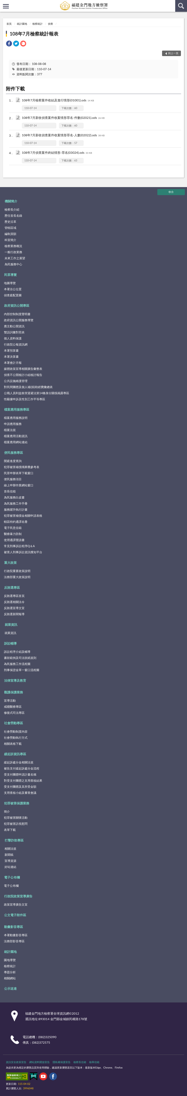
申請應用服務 (13, 424)
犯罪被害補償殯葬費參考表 (21, 467)
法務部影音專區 (14, 941)
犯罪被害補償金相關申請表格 (23, 515)
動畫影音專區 (13, 927)
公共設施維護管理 (16, 381)
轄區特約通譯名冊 (16, 521)
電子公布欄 (12, 877)
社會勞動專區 (13, 723)
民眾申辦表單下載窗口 (18, 473)
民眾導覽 (10, 275)
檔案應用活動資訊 (16, 436)
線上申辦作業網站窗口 (18, 485)
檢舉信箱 (94, 1062)
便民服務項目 (13, 479)
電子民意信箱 (13, 527)
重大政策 (10, 562)
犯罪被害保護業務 (16, 803)
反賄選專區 (12, 587)
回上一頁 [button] (173, 53)
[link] (9, 44)
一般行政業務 (13, 252)
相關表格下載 (13, 743)
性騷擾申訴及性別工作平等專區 (24, 399)
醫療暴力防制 (13, 534)
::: (3, 3)
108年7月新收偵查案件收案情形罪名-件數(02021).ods (63, 118)
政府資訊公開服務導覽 (18, 320)
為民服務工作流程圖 (17, 664)
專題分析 (10, 972)
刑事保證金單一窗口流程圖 (21, 670)
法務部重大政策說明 (17, 577)
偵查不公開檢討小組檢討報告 (23, 375)
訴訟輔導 (10, 643)
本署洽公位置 (13, 289)
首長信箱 (10, 491)
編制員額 (10, 234)
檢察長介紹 (12, 209)
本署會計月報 (13, 362)
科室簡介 (10, 240)
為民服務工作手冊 (16, 503)
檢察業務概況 (13, 246)
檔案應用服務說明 (16, 417)
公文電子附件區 (15, 915)
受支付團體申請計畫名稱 (20, 774)
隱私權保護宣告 (62, 1062)
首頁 (9, 23)
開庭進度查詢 (13, 461)
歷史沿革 (10, 221)
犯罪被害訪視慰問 (16, 823)
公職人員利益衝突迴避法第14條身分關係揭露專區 (36, 393)
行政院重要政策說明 (17, 571)
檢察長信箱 (79, 1062)
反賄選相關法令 (14, 602)
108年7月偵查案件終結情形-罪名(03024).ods (57, 153)
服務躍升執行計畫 (16, 509)
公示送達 (10, 988)
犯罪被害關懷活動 (16, 817)
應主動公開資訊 (14, 326)
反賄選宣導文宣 (14, 608)
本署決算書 (11, 356)
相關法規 (10, 848)
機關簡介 (11, 201)
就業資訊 (11, 624)
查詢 (181, 6)
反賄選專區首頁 (14, 596)
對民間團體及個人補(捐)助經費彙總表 (28, 387)
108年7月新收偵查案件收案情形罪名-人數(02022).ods (63, 135)
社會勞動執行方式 (16, 737)
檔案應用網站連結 (16, 442)
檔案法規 (10, 430)
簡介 (7, 811)
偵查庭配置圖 (13, 295)
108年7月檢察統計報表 (34, 33)
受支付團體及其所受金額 (20, 786)
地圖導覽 (10, 283)
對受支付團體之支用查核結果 (23, 780)
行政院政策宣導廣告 (18, 896)
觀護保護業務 (13, 692)
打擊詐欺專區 (14, 840)
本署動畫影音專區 (16, 935)
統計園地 (22, 23)
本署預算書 (11, 350)
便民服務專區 (13, 452)
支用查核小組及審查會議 (20, 792)
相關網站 (10, 978)
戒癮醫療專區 (13, 706)
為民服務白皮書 (14, 497)
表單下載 (10, 829)
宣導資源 (10, 860)
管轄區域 (10, 227)
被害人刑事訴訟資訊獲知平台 (23, 552)
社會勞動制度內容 (16, 731)
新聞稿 (9, 854)
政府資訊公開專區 (16, 305)
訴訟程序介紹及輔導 (17, 651)
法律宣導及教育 (15, 680)
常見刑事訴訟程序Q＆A (19, 546)
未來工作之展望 (15, 258)
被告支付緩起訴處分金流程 (21, 768)
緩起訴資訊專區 (15, 754)
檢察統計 (37, 23)
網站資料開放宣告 (39, 1062)
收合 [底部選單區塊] (171, 191)
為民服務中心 (13, 264)
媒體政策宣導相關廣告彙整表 (23, 368)
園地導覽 (10, 960)
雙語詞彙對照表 (14, 332)
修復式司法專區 (14, 712)
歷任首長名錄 (13, 215)
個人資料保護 (13, 338)
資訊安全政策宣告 (16, 1062)
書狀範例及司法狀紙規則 (20, 657)
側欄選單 (6, 6)
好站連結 (10, 867)
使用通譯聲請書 (14, 540)
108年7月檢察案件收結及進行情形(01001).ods (58, 100)
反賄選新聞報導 (14, 614)
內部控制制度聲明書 (17, 314)
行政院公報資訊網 (16, 344)
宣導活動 (10, 700)
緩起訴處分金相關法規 (18, 762)
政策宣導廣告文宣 (16, 904)
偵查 (50, 23)
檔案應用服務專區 (16, 409)
